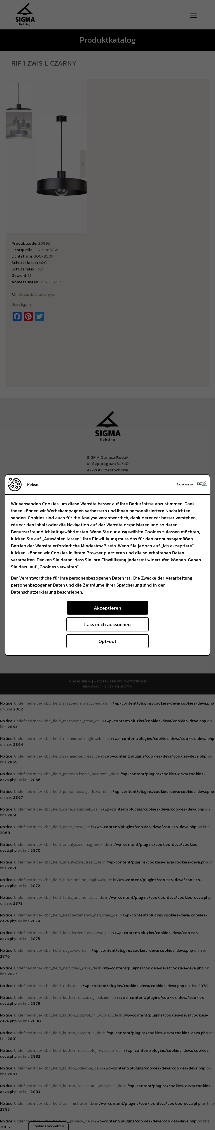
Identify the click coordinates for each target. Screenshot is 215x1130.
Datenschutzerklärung (33, 592)
